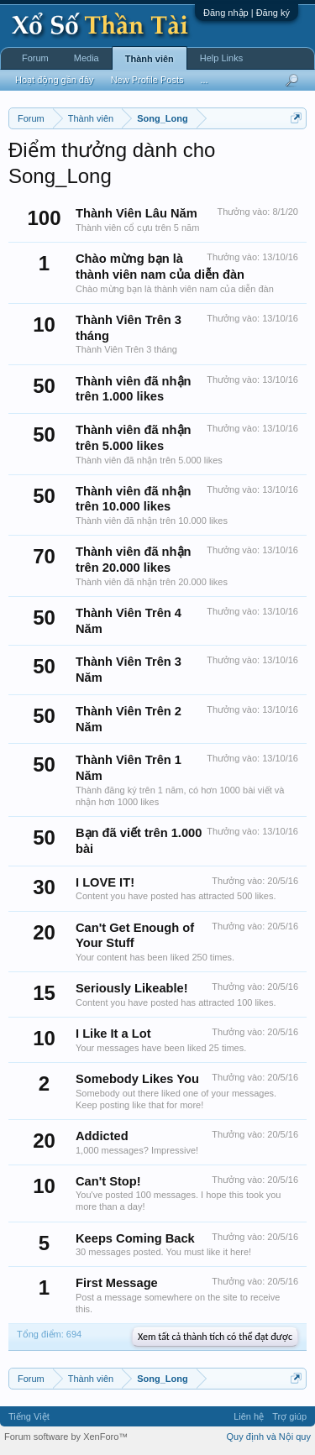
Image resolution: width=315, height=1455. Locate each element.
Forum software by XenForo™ (66, 1436)
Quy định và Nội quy (269, 1436)
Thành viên (149, 59)
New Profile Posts (147, 80)
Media (86, 58)
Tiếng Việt (29, 1416)
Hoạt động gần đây (54, 80)
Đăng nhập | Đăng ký (246, 13)
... (203, 80)
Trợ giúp (289, 1416)
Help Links (221, 58)
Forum (35, 58)
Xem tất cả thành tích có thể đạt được (215, 1336)
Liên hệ (249, 1416)
